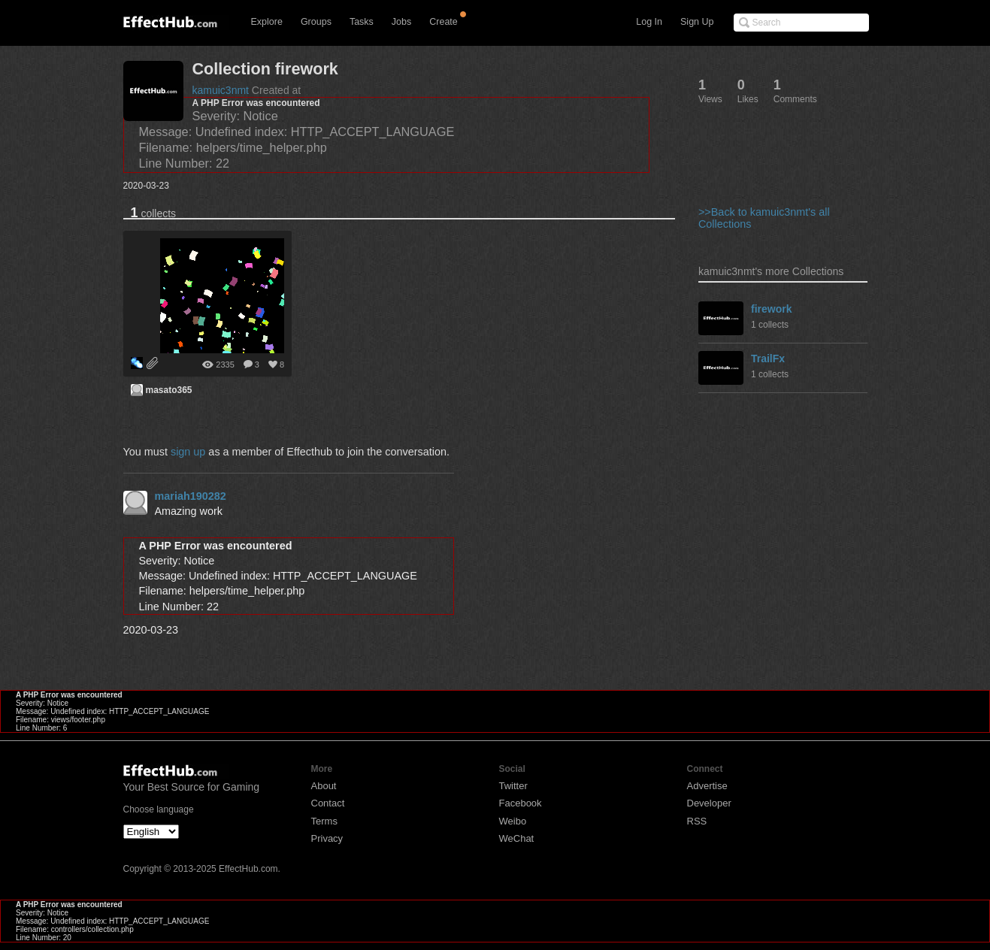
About (324, 785)
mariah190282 (190, 496)
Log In (649, 22)
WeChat (516, 838)
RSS (697, 821)
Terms (324, 821)
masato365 (169, 390)
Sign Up (696, 22)
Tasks (362, 22)
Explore (267, 22)
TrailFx (768, 358)
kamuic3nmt (220, 90)
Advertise (707, 785)
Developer (709, 803)
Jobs (401, 22)
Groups (316, 22)
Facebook (520, 803)
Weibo (513, 821)
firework (771, 309)
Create (443, 22)
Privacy (327, 838)
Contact (328, 803)
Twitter (513, 785)
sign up (188, 452)
